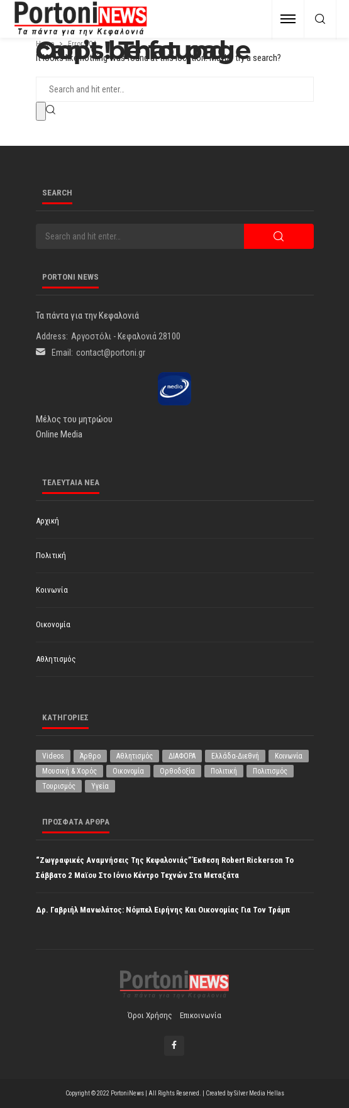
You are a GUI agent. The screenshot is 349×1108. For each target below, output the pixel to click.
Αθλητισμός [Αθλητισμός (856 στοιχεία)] (134, 756)
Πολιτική (51, 555)
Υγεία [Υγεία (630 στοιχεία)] (100, 786)
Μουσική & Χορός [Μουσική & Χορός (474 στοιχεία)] (69, 771)
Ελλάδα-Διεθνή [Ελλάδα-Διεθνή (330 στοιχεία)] (235, 756)
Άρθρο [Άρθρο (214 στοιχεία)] (90, 756)
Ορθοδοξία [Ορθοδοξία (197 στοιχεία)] (177, 771)
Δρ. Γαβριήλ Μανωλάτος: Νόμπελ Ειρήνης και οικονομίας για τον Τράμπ (163, 909)
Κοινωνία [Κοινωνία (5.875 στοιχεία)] (288, 756)
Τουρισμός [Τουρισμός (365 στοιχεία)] (58, 786)
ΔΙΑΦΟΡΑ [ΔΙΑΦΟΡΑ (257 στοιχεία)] (182, 756)
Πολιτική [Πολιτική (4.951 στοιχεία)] (224, 771)
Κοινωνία (52, 590)
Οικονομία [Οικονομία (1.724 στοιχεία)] (128, 771)
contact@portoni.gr (110, 353)
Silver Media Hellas (259, 1093)
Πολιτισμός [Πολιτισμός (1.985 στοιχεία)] (270, 771)
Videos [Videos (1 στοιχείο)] (53, 756)
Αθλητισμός (56, 659)
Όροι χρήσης (150, 1015)
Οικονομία (53, 624)
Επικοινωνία (200, 1015)
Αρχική (47, 520)
